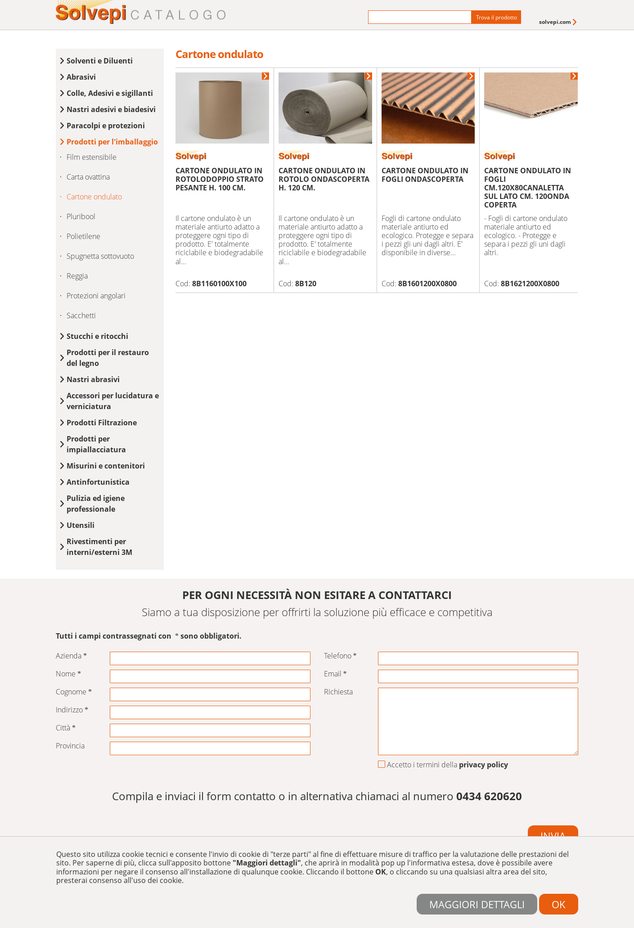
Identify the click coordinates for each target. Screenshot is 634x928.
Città (66, 728)
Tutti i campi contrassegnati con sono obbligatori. (149, 636)
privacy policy (483, 765)
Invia (553, 835)
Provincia (70, 746)
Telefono (340, 656)
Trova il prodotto (496, 17)
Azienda (71, 656)
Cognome (74, 692)
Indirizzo (72, 710)
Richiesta (338, 692)
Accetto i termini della (443, 765)
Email (335, 674)
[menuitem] (558, 22)
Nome (68, 674)
